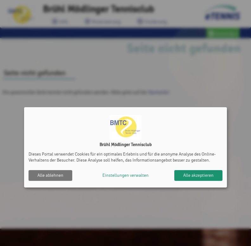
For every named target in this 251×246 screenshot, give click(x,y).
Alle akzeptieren (198, 175)
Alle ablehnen (50, 175)
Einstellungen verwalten (125, 175)
